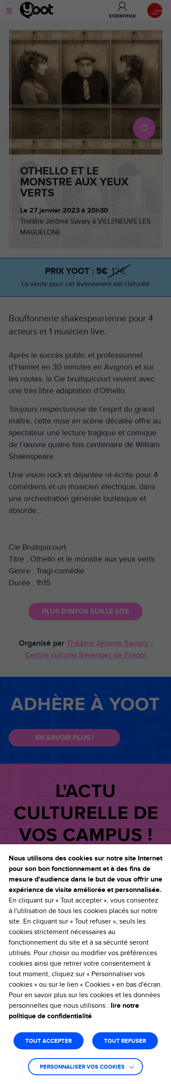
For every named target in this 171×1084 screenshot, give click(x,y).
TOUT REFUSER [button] (125, 1041)
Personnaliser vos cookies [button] (82, 1067)
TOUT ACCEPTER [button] (48, 1041)
